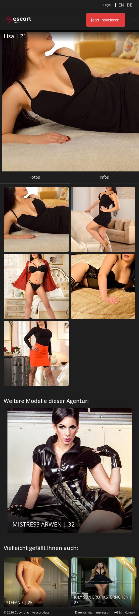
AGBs (118, 612)
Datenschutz (84, 612)
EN (122, 5)
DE (129, 5)
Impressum (103, 612)
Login (107, 5)
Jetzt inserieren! (106, 20)
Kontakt (130, 612)
